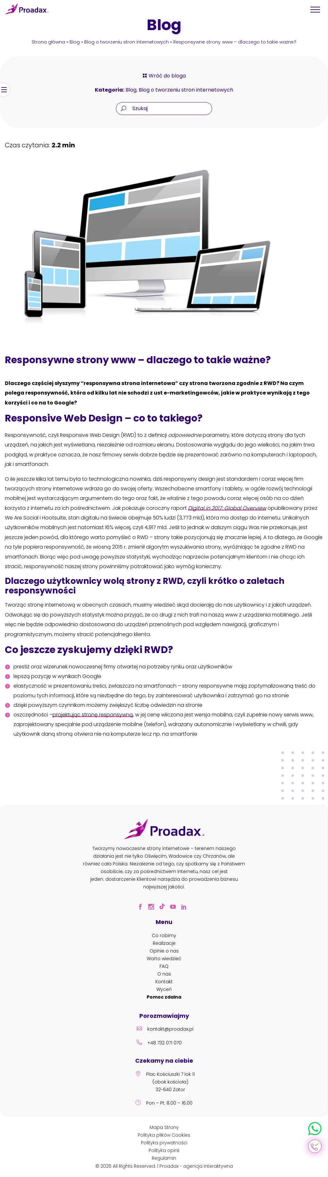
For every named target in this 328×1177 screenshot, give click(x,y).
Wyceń (164, 989)
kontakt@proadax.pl (164, 1030)
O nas (164, 974)
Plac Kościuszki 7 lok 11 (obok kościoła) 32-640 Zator (164, 1082)
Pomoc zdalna (164, 997)
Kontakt (164, 981)
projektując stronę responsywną (93, 714)
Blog (75, 42)
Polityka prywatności (164, 1143)
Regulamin (164, 1158)
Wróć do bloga (164, 75)
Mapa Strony (164, 1127)
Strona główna (48, 42)
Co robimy (164, 935)
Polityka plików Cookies (164, 1135)
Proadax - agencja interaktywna (196, 1166)
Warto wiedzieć (164, 958)
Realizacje (164, 943)
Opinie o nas (164, 951)
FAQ (164, 966)
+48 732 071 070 (158, 1043)
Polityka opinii (164, 1150)
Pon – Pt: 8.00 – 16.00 (163, 1104)
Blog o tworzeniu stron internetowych (126, 42)
